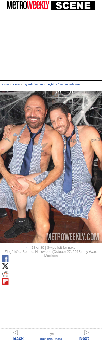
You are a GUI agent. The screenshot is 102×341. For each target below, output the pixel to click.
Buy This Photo (51, 337)
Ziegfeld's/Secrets (33, 84)
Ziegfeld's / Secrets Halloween (63, 84)
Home (5, 84)
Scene (16, 84)
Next (84, 336)
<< (28, 248)
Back (18, 336)
